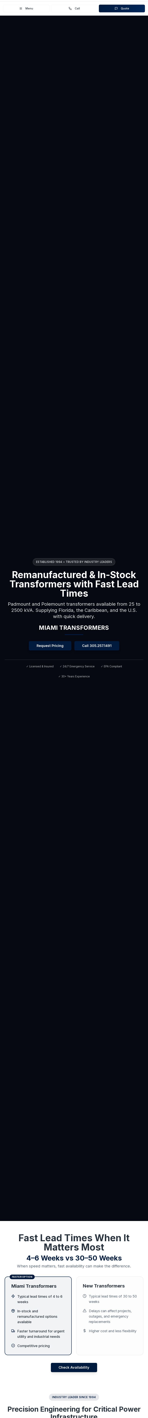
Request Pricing (50, 646)
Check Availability (74, 1367)
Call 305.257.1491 (97, 646)
